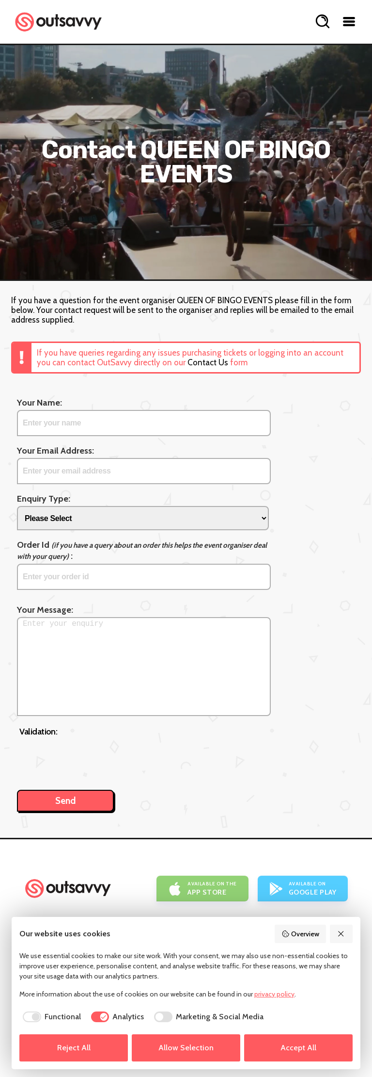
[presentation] (93, 758)
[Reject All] (341, 934)
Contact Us (207, 362)
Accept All (298, 1047)
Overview (300, 934)
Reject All (74, 1047)
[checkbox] (50, 1017)
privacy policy (274, 994)
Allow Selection (186, 1047)
